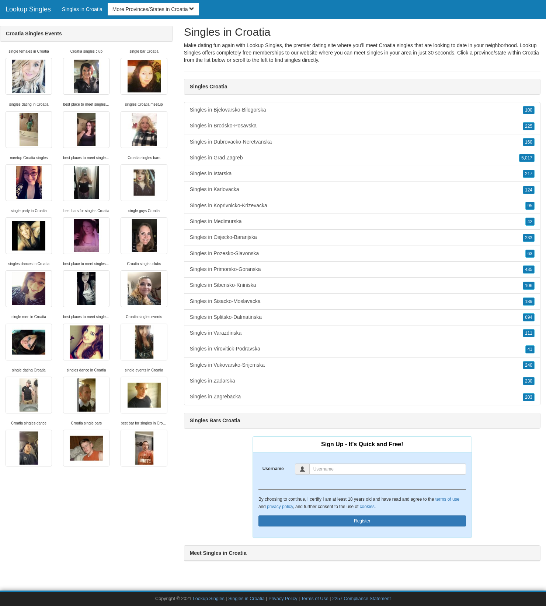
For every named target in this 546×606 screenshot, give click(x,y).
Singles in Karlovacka (362, 190)
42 (530, 221)
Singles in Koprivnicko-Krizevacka (362, 206)
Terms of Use (314, 598)
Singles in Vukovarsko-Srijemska (362, 365)
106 (528, 285)
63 (530, 253)
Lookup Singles (28, 9)
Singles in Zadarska (362, 381)
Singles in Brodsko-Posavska (362, 126)
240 (528, 365)
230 (528, 381)
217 (528, 173)
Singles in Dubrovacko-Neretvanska (362, 142)
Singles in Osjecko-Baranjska (362, 237)
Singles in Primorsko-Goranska (362, 269)
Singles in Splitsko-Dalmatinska (362, 317)
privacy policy (280, 506)
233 (528, 237)
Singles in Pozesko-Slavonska (362, 254)
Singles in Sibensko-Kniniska (362, 285)
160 (528, 142)
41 (530, 349)
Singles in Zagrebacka (362, 397)
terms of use (447, 499)
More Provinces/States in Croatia (153, 9)
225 (528, 126)
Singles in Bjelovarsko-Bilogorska (362, 110)
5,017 (526, 158)
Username (273, 468)
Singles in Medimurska (362, 222)
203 (528, 397)
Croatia (530, 53)
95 (530, 205)
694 (528, 317)
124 (528, 190)
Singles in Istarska (362, 174)
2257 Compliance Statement (361, 598)
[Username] (387, 469)
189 (528, 301)
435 (528, 269)
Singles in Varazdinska (362, 333)
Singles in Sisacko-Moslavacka (362, 301)
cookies (367, 506)
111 (528, 333)
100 (528, 110)
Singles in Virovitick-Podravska (362, 349)
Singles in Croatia (82, 9)
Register (362, 521)
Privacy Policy (282, 598)
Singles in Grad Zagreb (362, 158)
